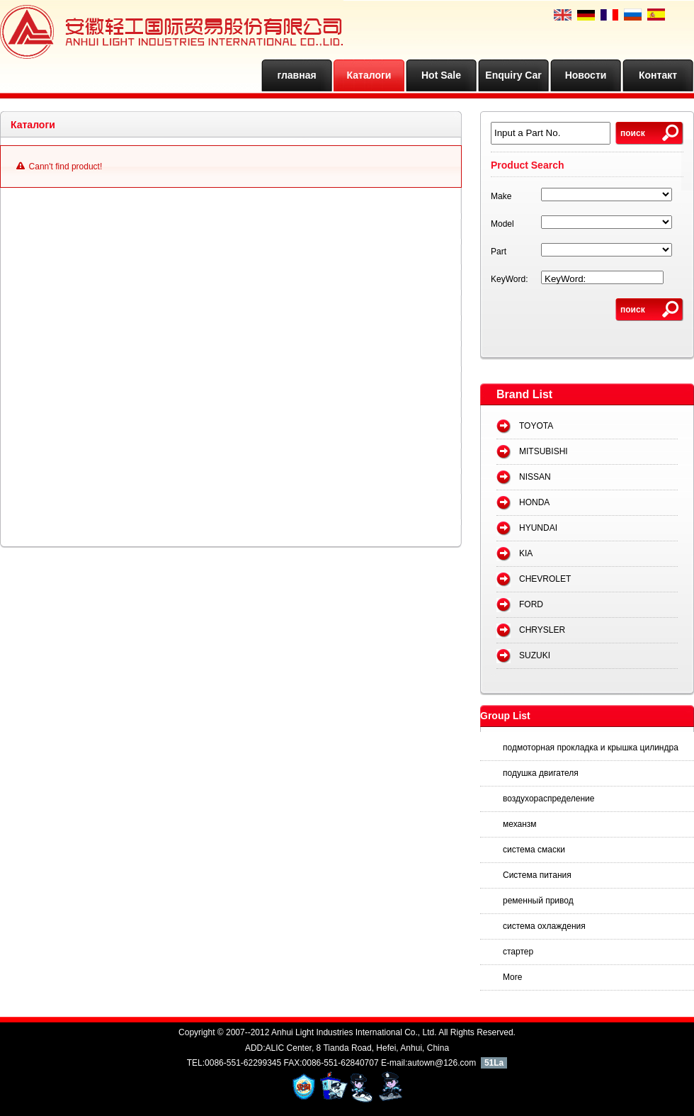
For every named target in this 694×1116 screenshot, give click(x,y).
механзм (520, 824)
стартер (518, 952)
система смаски (534, 850)
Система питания (537, 875)
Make (501, 196)
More (512, 977)
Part (498, 252)
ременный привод (538, 901)
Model (502, 224)
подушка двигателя (541, 773)
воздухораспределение (548, 799)
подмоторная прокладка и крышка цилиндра (590, 748)
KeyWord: (509, 279)
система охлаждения (544, 926)
